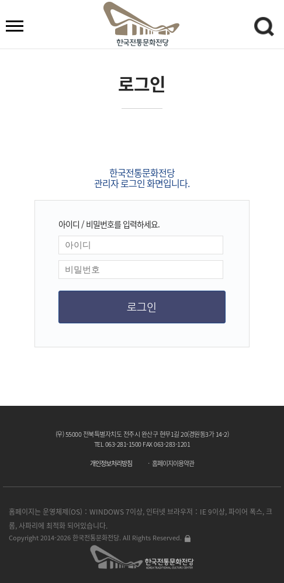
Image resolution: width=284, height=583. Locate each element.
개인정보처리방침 (111, 463)
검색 (266, 28)
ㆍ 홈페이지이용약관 (170, 463)
